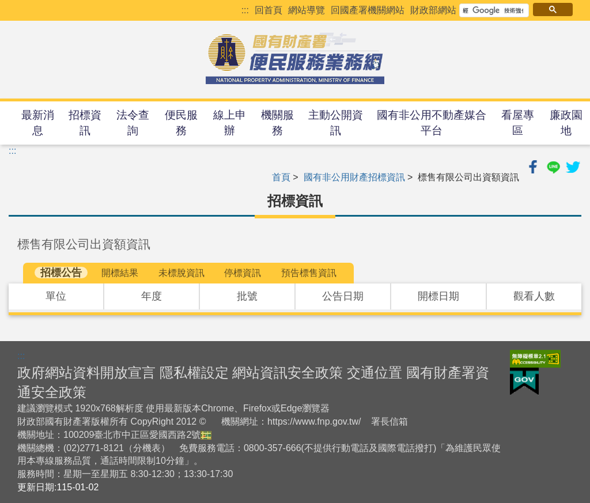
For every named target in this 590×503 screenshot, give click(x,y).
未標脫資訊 (181, 273)
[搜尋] (493, 10)
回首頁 (268, 10)
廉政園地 (566, 123)
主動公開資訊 (335, 123)
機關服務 (277, 123)
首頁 (281, 177)
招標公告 (61, 272)
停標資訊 (242, 273)
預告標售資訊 (308, 273)
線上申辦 (229, 123)
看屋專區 (517, 123)
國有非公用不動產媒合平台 (431, 123)
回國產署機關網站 (367, 10)
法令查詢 (132, 123)
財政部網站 (433, 10)
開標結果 (119, 273)
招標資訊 (85, 123)
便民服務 (181, 123)
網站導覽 (306, 10)
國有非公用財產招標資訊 (354, 177)
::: (245, 10)
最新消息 (37, 123)
